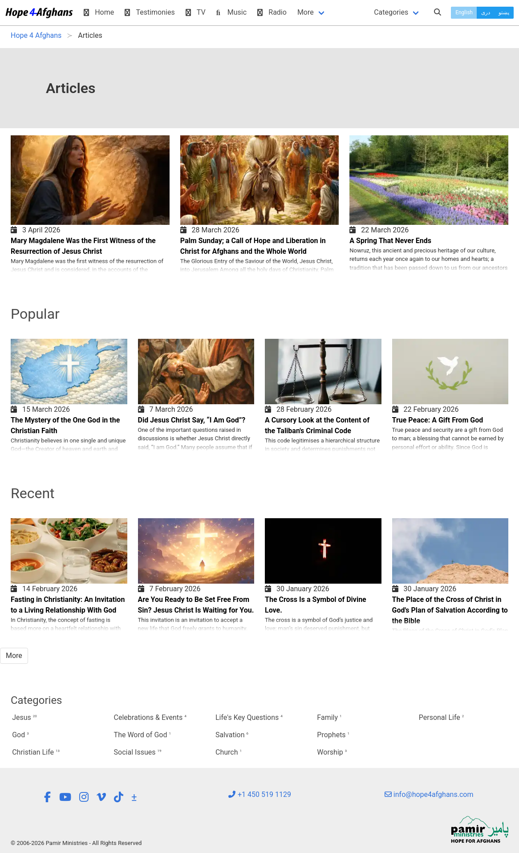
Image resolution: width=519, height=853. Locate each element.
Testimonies (149, 12)
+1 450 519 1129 (259, 794)
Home (99, 12)
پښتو (504, 12)
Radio (272, 12)
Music (231, 12)
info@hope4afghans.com (429, 794)
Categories (391, 12)
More (305, 12)
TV (196, 12)
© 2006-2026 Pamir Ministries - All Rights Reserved (76, 843)
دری (485, 12)
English (464, 12)
